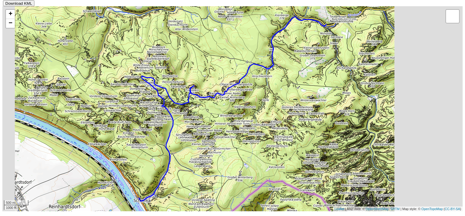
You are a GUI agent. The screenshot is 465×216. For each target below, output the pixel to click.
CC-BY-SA (452, 209)
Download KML (18, 3)
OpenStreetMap (377, 209)
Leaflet (339, 209)
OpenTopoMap (432, 209)
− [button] (10, 23)
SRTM (395, 209)
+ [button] (10, 14)
